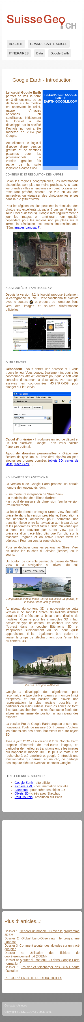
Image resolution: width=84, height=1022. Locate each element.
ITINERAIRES (19, 53)
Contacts (9, 1005)
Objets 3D (21, 793)
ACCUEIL (16, 44)
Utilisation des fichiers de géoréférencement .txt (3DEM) (42, 954)
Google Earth (59, 53)
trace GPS (21, 464)
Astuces (22, 1005)
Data (39, 53)
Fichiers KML (24, 786)
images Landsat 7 (27, 227)
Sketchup (21, 790)
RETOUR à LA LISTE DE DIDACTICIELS (33, 978)
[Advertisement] (42, 864)
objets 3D (56, 460)
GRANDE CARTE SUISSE (48, 44)
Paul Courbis (23, 797)
